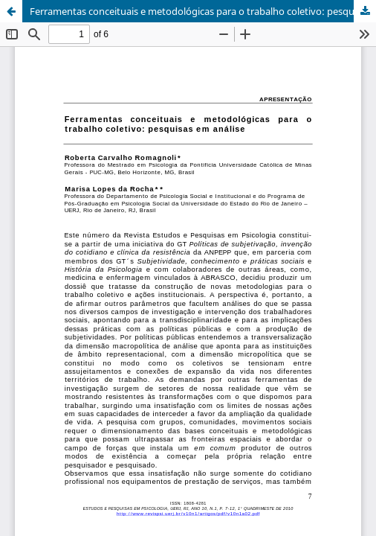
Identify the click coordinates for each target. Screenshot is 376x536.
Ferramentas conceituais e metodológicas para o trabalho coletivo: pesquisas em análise (203, 11)
